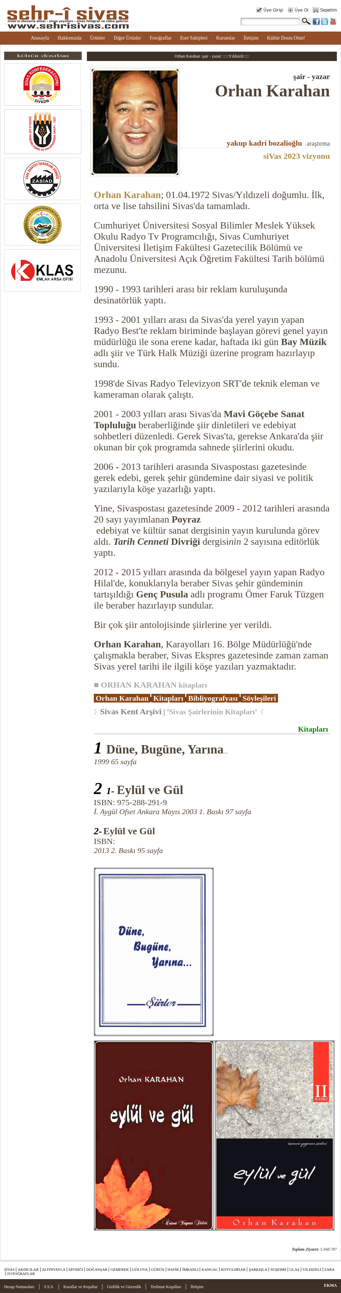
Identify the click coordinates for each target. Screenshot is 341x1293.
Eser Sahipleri (193, 38)
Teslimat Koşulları (166, 1286)
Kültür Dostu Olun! (286, 38)
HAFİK (173, 1269)
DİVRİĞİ (76, 1269)
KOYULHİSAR (233, 1269)
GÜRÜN (157, 1269)
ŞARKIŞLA (258, 1269)
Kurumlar (225, 38)
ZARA (329, 1269)
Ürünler (97, 38)
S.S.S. (49, 1286)
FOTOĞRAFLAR (21, 1274)
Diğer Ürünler (127, 38)
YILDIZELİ (312, 1269)
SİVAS (9, 1269)
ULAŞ (294, 1269)
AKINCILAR (28, 1269)
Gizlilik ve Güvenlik (124, 1286)
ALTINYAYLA (53, 1269)
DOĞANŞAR (96, 1269)
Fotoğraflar (160, 38)
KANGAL (209, 1269)
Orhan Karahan (127, 194)
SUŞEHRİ (278, 1269)
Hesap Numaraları (19, 1286)
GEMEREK (119, 1269)
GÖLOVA (140, 1269)
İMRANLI (190, 1269)
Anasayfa (40, 38)
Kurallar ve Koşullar (80, 1286)
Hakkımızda (69, 38)
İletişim (251, 38)
